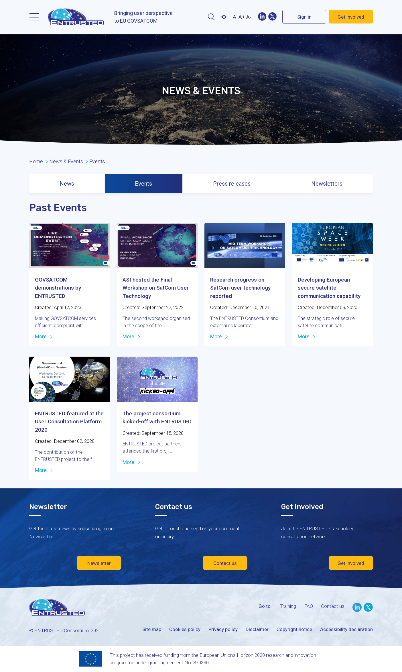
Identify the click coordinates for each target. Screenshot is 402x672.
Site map (151, 629)
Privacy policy (223, 629)
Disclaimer (257, 629)
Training (288, 606)
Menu (34, 17)
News (67, 183)
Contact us (225, 563)
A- (249, 17)
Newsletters (326, 183)
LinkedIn (357, 607)
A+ (242, 17)
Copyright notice (294, 629)
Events (143, 183)
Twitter (272, 16)
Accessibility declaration (346, 629)
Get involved (351, 17)
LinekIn (262, 16)
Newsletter (99, 563)
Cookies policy (184, 629)
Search (211, 17)
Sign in (304, 17)
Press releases (232, 183)
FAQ (308, 606)
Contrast (223, 17)
